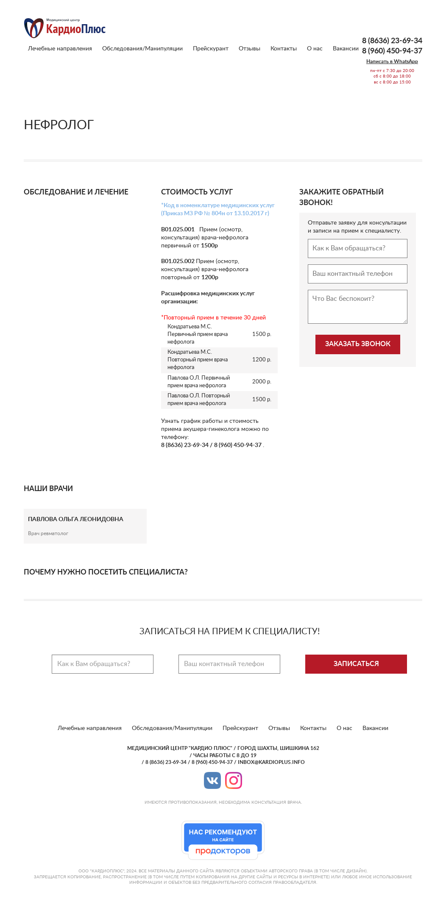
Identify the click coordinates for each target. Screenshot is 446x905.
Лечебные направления (60, 49)
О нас (315, 49)
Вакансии (346, 49)
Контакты (283, 49)
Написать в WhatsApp (392, 61)
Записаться (356, 664)
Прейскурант (211, 49)
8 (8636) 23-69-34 (392, 41)
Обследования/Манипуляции (142, 49)
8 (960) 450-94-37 (392, 51)
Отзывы (249, 49)
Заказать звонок (357, 344)
